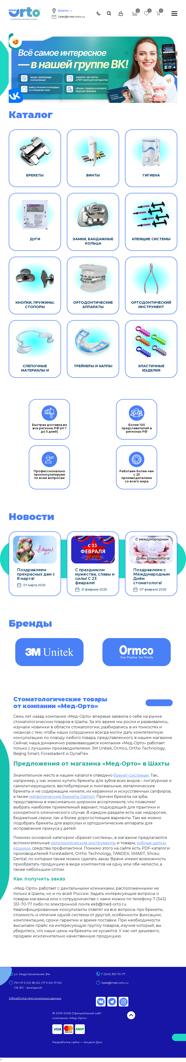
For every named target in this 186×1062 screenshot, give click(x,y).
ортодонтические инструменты (83, 843)
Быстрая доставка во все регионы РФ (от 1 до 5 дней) (49, 419)
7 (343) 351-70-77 (113, 974)
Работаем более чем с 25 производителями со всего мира (136, 467)
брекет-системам (131, 775)
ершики (21, 848)
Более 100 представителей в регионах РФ (137, 419)
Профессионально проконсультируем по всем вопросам (49, 466)
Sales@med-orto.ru (68, 16)
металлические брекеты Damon (62, 796)
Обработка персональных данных (35, 998)
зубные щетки (151, 843)
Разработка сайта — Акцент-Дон (77, 1042)
